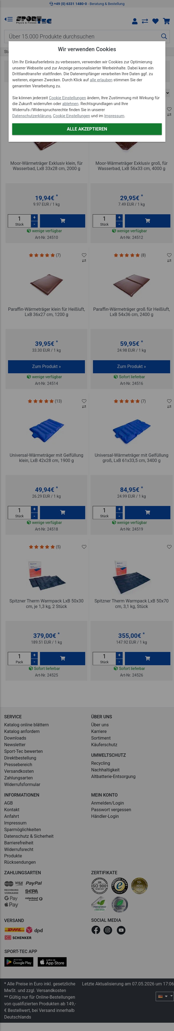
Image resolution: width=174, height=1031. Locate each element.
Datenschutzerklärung (31, 116)
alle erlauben (101, 80)
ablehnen (70, 103)
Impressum (114, 116)
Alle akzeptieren (87, 129)
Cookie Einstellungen (67, 98)
